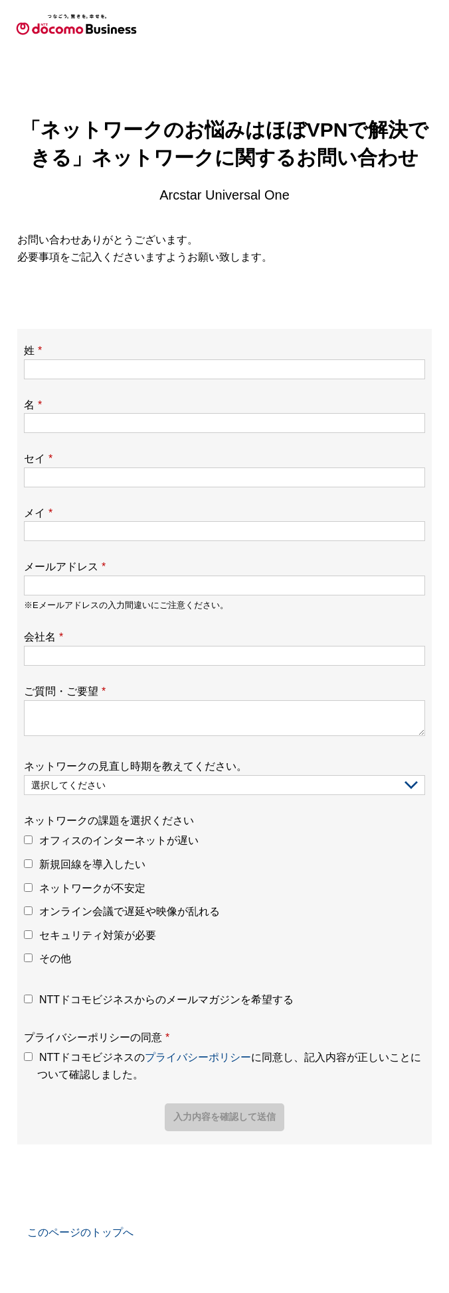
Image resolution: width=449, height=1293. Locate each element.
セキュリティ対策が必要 (97, 935)
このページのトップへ (80, 1232)
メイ (38, 513)
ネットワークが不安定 (92, 888)
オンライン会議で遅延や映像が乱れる (129, 911)
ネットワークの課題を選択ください (109, 820)
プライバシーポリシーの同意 (96, 1037)
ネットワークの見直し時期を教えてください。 (135, 766)
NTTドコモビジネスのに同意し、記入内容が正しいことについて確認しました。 (229, 1066)
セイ (38, 458)
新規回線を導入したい (92, 864)
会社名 (43, 637)
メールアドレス (65, 566)
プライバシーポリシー (198, 1057)
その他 (55, 958)
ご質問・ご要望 (65, 691)
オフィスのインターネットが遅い (119, 840)
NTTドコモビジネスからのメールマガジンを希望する (166, 999)
